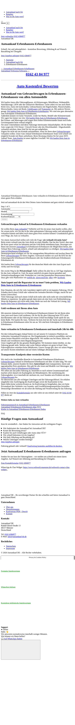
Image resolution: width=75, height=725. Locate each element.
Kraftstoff (5, 217)
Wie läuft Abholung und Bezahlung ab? (19, 437)
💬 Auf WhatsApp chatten (11, 639)
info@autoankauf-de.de (17, 536)
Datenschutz (11, 546)
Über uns (9, 507)
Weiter (4, 219)
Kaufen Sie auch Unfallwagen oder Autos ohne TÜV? (24, 433)
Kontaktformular (23, 393)
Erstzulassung (6, 214)
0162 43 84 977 (37, 74)
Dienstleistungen (12, 509)
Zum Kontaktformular (10, 463)
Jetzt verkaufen (7, 36)
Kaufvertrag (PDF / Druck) (17, 511)
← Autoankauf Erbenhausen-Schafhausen (17, 69)
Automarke (5, 209)
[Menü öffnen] (2, 21)
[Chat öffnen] (20, 650)
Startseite (9, 60)
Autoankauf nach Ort (14, 12)
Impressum (10, 548)
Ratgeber (9, 14)
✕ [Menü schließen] (7, 23)
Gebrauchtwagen (63, 131)
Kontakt (9, 514)
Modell (4, 211)
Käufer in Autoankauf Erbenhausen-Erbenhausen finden (23, 409)
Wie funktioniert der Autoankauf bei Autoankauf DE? (24, 428)
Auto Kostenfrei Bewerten (37, 86)
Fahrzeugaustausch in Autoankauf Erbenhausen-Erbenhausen (25, 405)
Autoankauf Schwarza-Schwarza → (15, 71)
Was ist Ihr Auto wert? (15, 16)
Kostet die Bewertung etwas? (14, 431)
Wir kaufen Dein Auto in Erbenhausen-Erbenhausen (28, 111)
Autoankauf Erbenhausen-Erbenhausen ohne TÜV (21, 407)
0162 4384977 (19, 36)
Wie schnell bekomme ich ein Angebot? (19, 435)
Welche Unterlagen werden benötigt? (18, 439)
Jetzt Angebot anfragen (10, 56)
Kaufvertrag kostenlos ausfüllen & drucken (44, 446)
